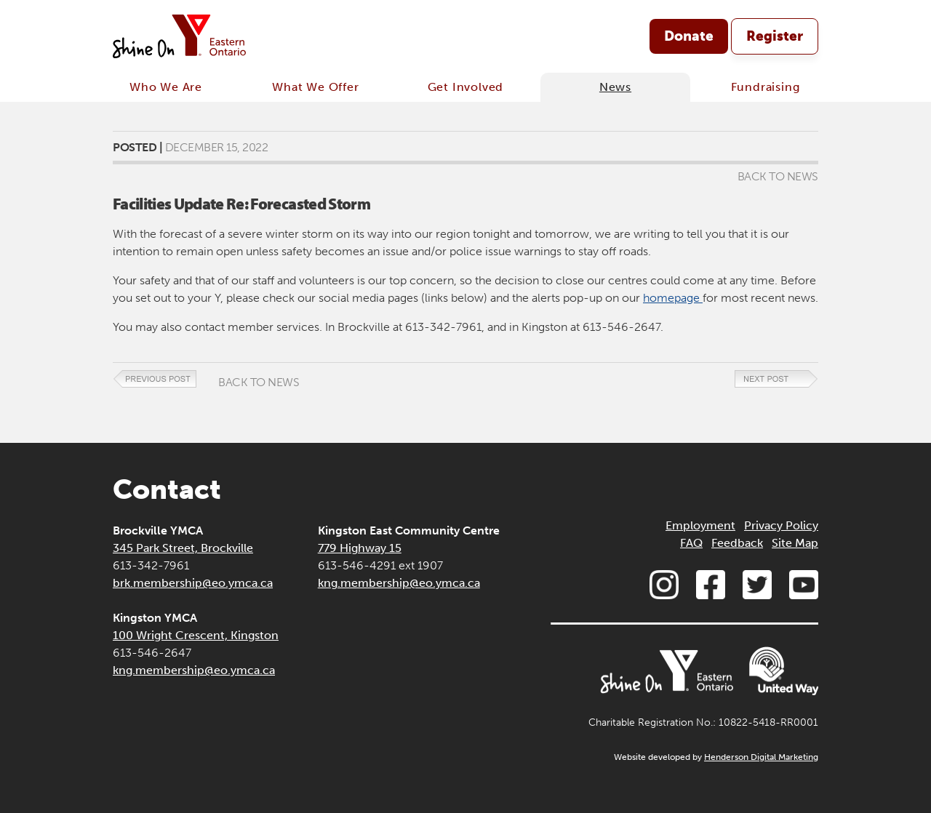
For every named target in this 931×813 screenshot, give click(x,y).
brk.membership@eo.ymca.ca (193, 583)
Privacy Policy (781, 525)
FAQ (691, 543)
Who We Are (165, 87)
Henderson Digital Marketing (761, 757)
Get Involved (466, 87)
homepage (673, 298)
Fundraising (765, 87)
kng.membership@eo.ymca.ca (194, 670)
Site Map (795, 543)
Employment (700, 525)
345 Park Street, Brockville (183, 548)
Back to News (778, 176)
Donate (689, 36)
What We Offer (315, 87)
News (615, 87)
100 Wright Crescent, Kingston (196, 635)
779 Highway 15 (359, 548)
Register (774, 36)
